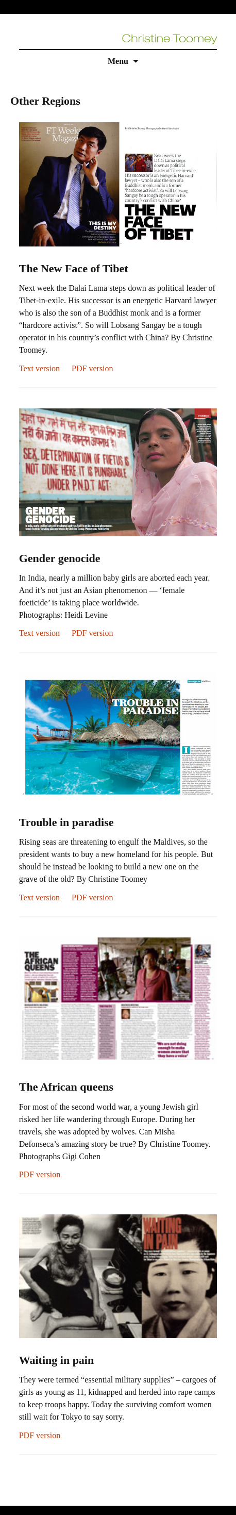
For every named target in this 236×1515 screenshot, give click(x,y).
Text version (39, 368)
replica (30, 1499)
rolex (8, 1499)
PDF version (92, 368)
